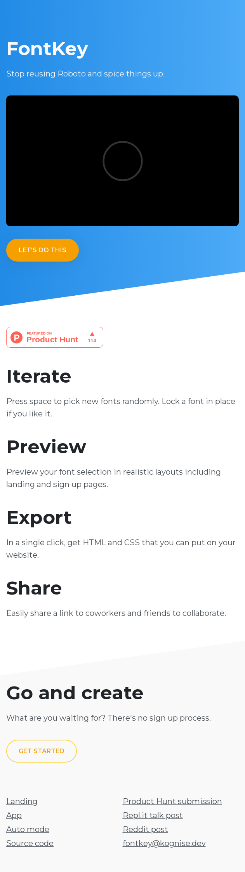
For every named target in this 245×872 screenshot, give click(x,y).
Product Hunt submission (172, 801)
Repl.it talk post (153, 815)
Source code (30, 843)
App (14, 815)
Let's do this (42, 250)
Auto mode (27, 829)
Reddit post (145, 829)
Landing (22, 801)
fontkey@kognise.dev (164, 843)
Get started (41, 751)
